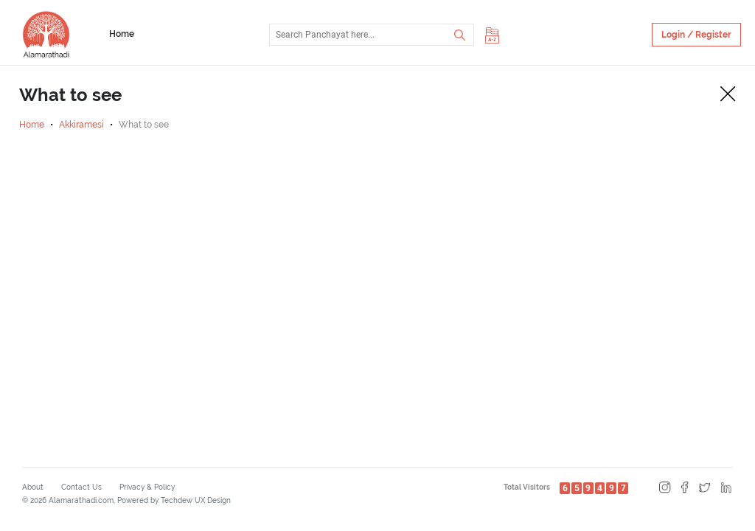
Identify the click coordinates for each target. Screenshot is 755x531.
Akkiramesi (81, 124)
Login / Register (696, 35)
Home (121, 34)
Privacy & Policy (147, 487)
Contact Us (81, 487)
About (33, 487)
